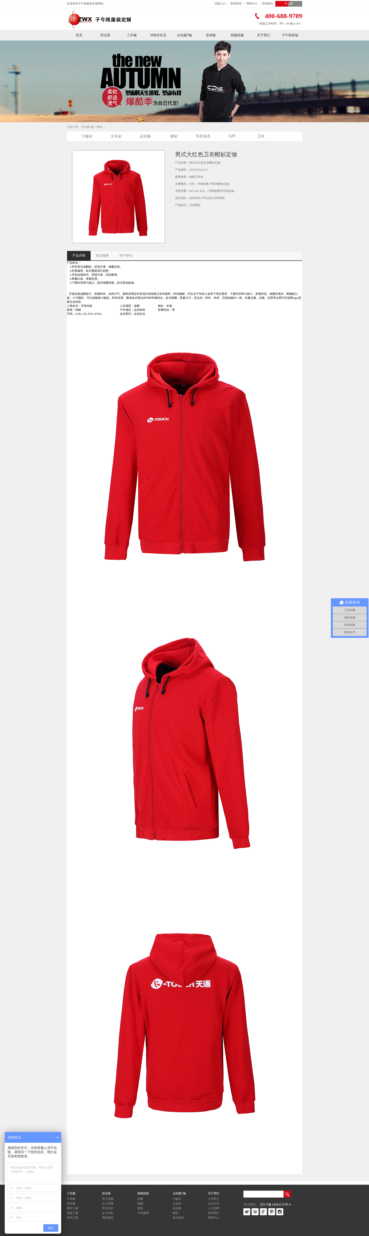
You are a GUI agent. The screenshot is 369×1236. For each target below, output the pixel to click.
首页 (79, 35)
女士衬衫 (107, 1213)
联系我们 (267, 3)
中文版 (289, 3)
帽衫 (100, 127)
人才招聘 (213, 1208)
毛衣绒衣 (203, 136)
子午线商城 (290, 35)
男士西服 (107, 1198)
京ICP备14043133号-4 (275, 1204)
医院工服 (72, 1217)
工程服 (71, 1198)
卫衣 (261, 136)
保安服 (71, 1203)
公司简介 (213, 1198)
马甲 (232, 136)
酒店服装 (107, 1217)
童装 (140, 1208)
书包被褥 (143, 1213)
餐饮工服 (72, 1208)
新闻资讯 (236, 3)
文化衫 (116, 136)
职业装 (105, 35)
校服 (140, 1198)
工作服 (132, 35)
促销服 (211, 35)
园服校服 (237, 35)
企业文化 (213, 1203)
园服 (140, 1203)
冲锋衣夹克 (158, 35)
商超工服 (72, 1213)
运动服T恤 (184, 35)
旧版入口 (220, 3)
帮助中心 (252, 3)
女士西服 (107, 1203)
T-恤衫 (87, 136)
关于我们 (263, 35)
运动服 (145, 136)
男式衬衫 (107, 1208)
